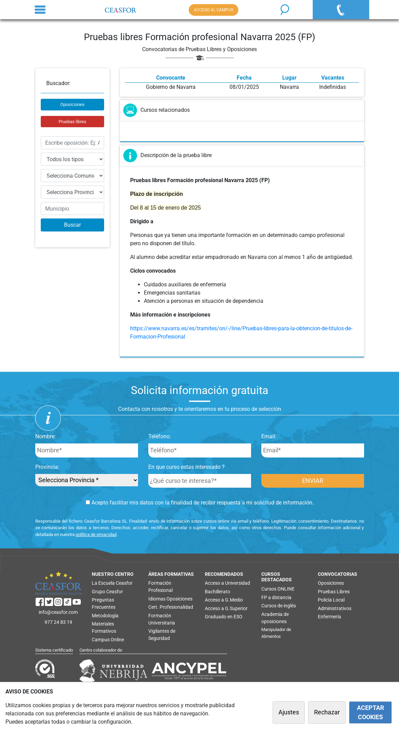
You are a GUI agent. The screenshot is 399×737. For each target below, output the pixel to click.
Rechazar (327, 712)
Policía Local (331, 600)
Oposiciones (72, 104)
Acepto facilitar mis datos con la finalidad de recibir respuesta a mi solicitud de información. (200, 502)
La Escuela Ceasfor (112, 583)
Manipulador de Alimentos (276, 633)
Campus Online (108, 639)
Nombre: (45, 436)
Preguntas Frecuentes (103, 603)
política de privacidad (96, 534)
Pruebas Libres (334, 591)
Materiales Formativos (104, 627)
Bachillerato (217, 591)
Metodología (105, 615)
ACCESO (213, 10)
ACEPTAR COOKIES (370, 712)
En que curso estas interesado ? (186, 467)
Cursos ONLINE (278, 589)
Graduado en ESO (223, 616)
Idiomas (156, 599)
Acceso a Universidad (227, 583)
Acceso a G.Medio (224, 600)
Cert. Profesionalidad (170, 607)
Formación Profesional (160, 586)
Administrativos (334, 608)
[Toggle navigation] (40, 9)
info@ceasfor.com (58, 612)
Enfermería (329, 616)
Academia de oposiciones (275, 617)
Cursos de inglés (278, 605)
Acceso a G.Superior (226, 608)
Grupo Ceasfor (107, 591)
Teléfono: (159, 436)
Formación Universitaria (161, 619)
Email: (268, 436)
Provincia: (47, 467)
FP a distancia (276, 597)
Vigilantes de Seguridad (161, 634)
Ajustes (288, 712)
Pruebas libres (72, 121)
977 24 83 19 (58, 622)
